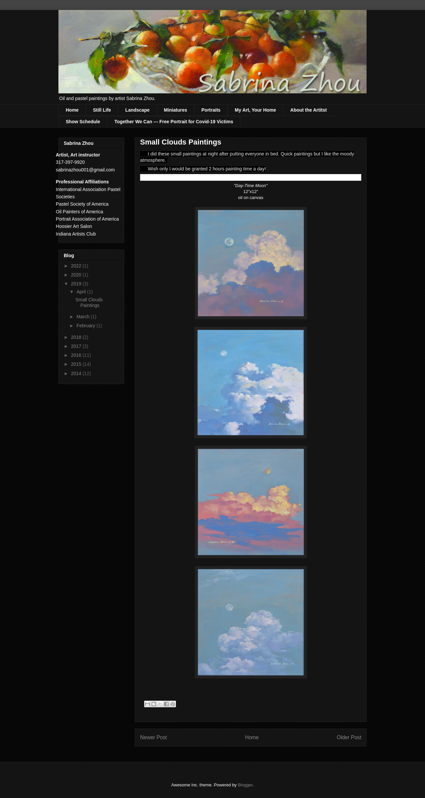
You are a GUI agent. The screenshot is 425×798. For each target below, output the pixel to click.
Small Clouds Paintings (89, 302)
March (83, 316)
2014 (77, 373)
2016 (77, 355)
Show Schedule (83, 121)
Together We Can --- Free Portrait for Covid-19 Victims (173, 121)
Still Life (102, 110)
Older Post (349, 737)
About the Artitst (308, 110)
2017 (77, 346)
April (81, 291)
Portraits (211, 110)
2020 (77, 274)
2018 (77, 337)
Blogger (245, 784)
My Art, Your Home (255, 110)
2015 (77, 364)
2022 (77, 265)
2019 (77, 283)
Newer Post (153, 737)
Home (72, 110)
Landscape (137, 110)
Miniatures (175, 110)
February (86, 325)
